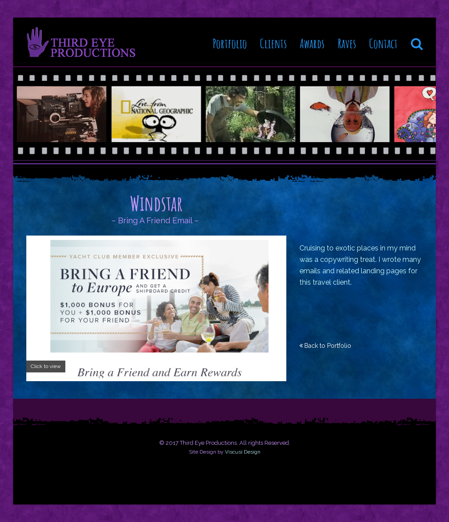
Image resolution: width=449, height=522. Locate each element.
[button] (416, 40)
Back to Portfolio (327, 345)
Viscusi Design (242, 452)
